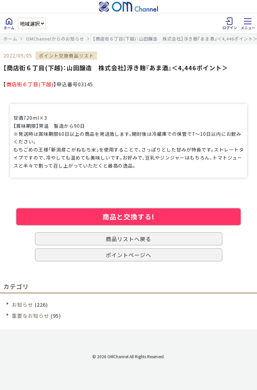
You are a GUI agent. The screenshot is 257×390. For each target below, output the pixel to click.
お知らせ (22, 304)
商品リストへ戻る (128, 239)
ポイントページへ (128, 255)
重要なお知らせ (30, 315)
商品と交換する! (128, 216)
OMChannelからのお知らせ (55, 38)
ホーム (10, 38)
